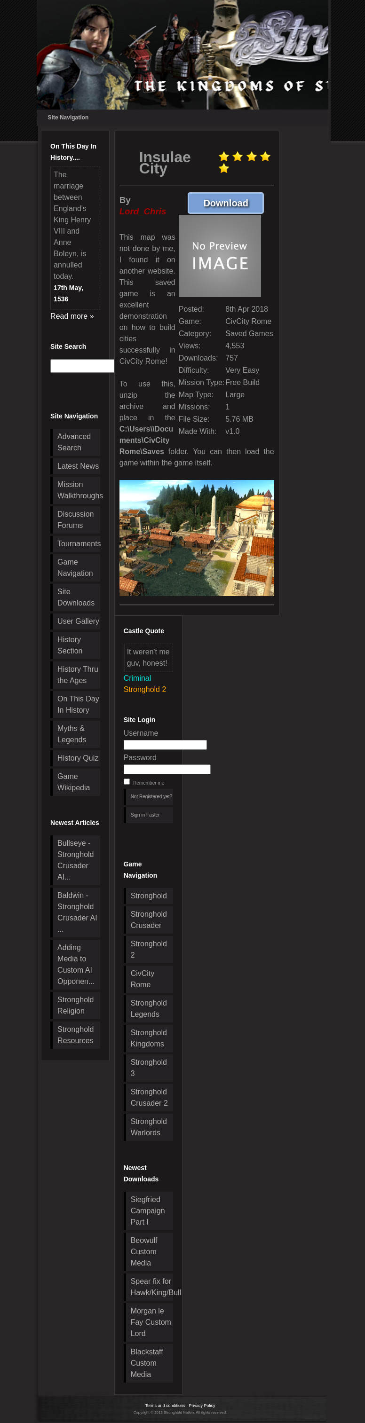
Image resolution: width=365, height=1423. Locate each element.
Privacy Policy (202, 1405)
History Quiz (77, 758)
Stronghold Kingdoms (149, 1038)
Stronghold (149, 896)
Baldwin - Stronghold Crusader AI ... (77, 912)
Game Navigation (75, 567)
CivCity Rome (143, 979)
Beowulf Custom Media (144, 1251)
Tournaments (78, 544)
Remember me (148, 783)
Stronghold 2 (149, 949)
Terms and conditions (165, 1405)
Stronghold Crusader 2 (149, 1097)
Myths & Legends (71, 734)
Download (233, 203)
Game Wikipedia (73, 782)
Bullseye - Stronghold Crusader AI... (75, 860)
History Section (69, 645)
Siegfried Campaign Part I (148, 1210)
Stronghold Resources (75, 1035)
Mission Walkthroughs (78, 490)
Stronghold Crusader (149, 919)
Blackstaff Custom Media (147, 1363)
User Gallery (78, 621)
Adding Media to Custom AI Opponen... (76, 964)
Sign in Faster (145, 815)
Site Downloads (76, 597)
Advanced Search (74, 442)
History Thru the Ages (77, 674)
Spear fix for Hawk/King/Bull (152, 1287)
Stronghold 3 (149, 1067)
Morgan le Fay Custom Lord (151, 1322)
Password (140, 758)
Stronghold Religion (75, 1005)
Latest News (78, 466)
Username (141, 733)
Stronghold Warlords (149, 1127)
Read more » (72, 316)
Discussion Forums (75, 519)
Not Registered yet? (151, 796)
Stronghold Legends (149, 1008)
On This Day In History (78, 704)
